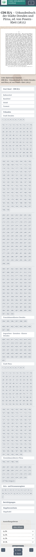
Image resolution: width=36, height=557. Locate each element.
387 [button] (16, 310)
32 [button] (17, 132)
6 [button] (15, 120)
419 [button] (16, 343)
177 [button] (3, 199)
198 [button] (3, 210)
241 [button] (29, 232)
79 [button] (24, 149)
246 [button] (21, 236)
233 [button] (25, 229)
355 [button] (29, 293)
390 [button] (29, 310)
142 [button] (3, 182)
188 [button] (21, 203)
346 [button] (21, 290)
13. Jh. (5, 531)
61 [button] (24, 142)
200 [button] (3, 215)
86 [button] (17, 153)
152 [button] (16, 186)
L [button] (31, 490)
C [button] (8, 490)
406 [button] (29, 326)
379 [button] (12, 307)
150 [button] (8, 186)
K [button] (28, 490)
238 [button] (16, 232)
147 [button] (25, 182)
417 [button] (8, 343)
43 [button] (24, 135)
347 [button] (25, 290)
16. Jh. (5, 542)
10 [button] (3, 125)
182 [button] (25, 199)
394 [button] (3, 321)
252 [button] (16, 239)
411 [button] (12, 340)
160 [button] (21, 189)
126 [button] (25, 172)
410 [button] (8, 340)
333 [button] (25, 283)
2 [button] (5, 120)
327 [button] (29, 279)
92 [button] (6, 156)
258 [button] (12, 243)
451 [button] (3, 360)
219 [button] (25, 222)
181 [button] (21, 199)
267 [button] (21, 246)
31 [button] (13, 132)
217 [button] (16, 222)
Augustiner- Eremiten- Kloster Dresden (15, 334)
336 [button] (8, 286)
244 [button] (12, 236)
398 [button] (21, 321)
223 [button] (12, 225)
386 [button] (12, 310)
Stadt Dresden (8, 116)
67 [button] (13, 146)
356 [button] (3, 297)
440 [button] (16, 353)
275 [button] (25, 250)
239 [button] (21, 232)
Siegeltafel (7, 512)
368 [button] (25, 300)
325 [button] (21, 279)
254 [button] (25, 239)
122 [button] (8, 172)
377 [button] (3, 307)
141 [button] (29, 179)
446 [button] (12, 357)
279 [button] (12, 253)
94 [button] (13, 156)
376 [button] (29, 303)
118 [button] (21, 168)
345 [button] (16, 290)
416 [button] (3, 343)
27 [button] (31, 128)
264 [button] (8, 246)
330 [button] (12, 283)
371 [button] (8, 303)
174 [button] (21, 196)
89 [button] (27, 153)
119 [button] (25, 168)
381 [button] (21, 307)
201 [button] (8, 215)
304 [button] (21, 269)
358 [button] (12, 297)
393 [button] (12, 314)
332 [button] (21, 283)
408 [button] (8, 330)
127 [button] (29, 172)
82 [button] (3, 153)
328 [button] (3, 283)
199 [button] (8, 210)
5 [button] (13, 120)
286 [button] (12, 257)
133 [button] (25, 175)
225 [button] (21, 225)
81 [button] (31, 149)
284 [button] (3, 257)
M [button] (3, 493)
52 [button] (24, 139)
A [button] (2, 490)
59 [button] (17, 142)
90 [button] (31, 153)
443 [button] (29, 353)
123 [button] (12, 172)
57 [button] (10, 142)
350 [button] (8, 293)
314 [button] (3, 276)
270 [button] (3, 250)
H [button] (21, 490)
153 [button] (21, 186)
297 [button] (29, 260)
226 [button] (25, 225)
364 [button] (8, 300)
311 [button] (21, 272)
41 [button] (17, 135)
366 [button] (16, 300)
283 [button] (29, 253)
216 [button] (12, 222)
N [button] (6, 493)
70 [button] (24, 146)
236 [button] (8, 232)
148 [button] (29, 182)
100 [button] (3, 161)
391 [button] (3, 314)
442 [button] (25, 353)
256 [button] (3, 243)
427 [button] (21, 346)
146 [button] (21, 182)
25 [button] (24, 128)
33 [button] (20, 132)
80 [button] (27, 149)
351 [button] (12, 293)
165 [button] (12, 192)
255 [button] (29, 239)
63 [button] (31, 142)
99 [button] (31, 156)
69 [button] (20, 146)
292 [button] (8, 260)
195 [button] (21, 206)
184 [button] (3, 203)
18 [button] (31, 125)
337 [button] (12, 286)
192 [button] (8, 206)
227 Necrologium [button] (8, 481)
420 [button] (21, 343)
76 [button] (13, 149)
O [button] (8, 493)
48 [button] (10, 139)
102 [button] (12, 161)
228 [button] (3, 229)
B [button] (5, 490)
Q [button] (14, 493)
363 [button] (3, 300)
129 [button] (8, 175)
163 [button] (3, 192)
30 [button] (10, 132)
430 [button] (3, 350)
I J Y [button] (25, 490)
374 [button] (21, 303)
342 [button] (3, 290)
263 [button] (3, 246)
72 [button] (31, 146)
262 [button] (29, 243)
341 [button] (29, 286)
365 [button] (12, 300)
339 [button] (21, 286)
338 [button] (16, 286)
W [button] (31, 493)
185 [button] (8, 203)
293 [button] (12, 260)
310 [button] (16, 272)
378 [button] (8, 307)
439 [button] (12, 353)
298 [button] (3, 264)
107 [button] (3, 165)
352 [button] (16, 293)
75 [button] (10, 149)
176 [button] (29, 196)
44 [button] (27, 135)
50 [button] (17, 139)
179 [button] (12, 199)
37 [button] (3, 135)
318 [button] (21, 276)
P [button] (11, 493)
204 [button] (21, 215)
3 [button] (7, 120)
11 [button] (6, 125)
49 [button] (13, 139)
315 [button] (8, 276)
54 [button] (31, 139)
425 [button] (12, 346)
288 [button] (21, 257)
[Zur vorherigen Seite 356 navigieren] (3, 550)
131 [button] (16, 175)
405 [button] (25, 326)
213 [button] (29, 219)
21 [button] (10, 128)
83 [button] (6, 153)
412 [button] (16, 340)
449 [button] (25, 357)
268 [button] (25, 246)
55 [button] (3, 142)
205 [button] (25, 215)
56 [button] (6, 142)
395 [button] (8, 321)
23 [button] (17, 128)
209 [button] (12, 219)
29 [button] (6, 132)
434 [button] (21, 350)
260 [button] (21, 243)
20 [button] (6, 128)
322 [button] (8, 279)
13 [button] (13, 125)
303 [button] (16, 269)
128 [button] (3, 175)
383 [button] (29, 307)
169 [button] (29, 192)
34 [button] (24, 132)
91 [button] (3, 156)
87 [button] (20, 153)
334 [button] (29, 283)
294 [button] (16, 260)
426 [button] (16, 346)
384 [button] (3, 310)
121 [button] (3, 172)
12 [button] (10, 125)
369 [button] (29, 300)
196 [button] (25, 206)
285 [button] (8, 257)
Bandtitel (6, 99)
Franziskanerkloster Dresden (14, 317)
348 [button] (29, 290)
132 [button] (21, 175)
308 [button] (8, 272)
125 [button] (21, 172)
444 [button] (3, 357)
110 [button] (16, 165)
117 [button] (16, 168)
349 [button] (3, 293)
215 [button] (8, 222)
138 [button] (16, 179)
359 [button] (16, 297)
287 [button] (16, 257)
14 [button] (17, 125)
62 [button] (27, 142)
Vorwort (6, 106)
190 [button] (29, 203)
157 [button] (8, 189)
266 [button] (16, 246)
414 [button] (25, 340)
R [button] (17, 493)
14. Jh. (5, 535)
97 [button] (24, 156)
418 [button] (12, 343)
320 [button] (29, 276)
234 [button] (29, 229)
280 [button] (16, 253)
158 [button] (12, 189)
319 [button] (25, 276)
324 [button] (16, 279)
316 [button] (12, 276)
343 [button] (8, 290)
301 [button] (8, 269)
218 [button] (21, 222)
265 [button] (12, 246)
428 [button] (25, 346)
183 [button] (29, 199)
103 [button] (16, 161)
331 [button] (16, 283)
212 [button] (25, 219)
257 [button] (8, 243)
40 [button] (13, 135)
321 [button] (3, 279)
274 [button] (21, 250)
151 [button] (12, 186)
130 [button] (12, 175)
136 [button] (8, 179)
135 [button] (3, 179)
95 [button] (17, 156)
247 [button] (25, 236)
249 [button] (3, 239)
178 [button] (8, 199)
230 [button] (12, 229)
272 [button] (12, 250)
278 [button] (8, 253)
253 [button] (21, 239)
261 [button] (25, 243)
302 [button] (12, 269)
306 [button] (29, 269)
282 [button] (25, 253)
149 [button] (3, 186)
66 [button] (10, 146)
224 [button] (16, 225)
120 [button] (29, 168)
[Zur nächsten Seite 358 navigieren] (31, 550)
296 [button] (25, 260)
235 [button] (3, 232)
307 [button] (3, 272)
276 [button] (29, 250)
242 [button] (3, 236)
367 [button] (21, 300)
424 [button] (8, 346)
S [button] (19, 493)
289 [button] (25, 257)
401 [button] (8, 326)
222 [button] (8, 225)
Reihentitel (7, 95)
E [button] (13, 490)
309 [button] (12, 272)
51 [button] (20, 139)
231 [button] (16, 229)
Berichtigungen (9, 502)
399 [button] (25, 321)
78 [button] (20, 149)
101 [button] (8, 161)
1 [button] (2, 120)
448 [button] (21, 357)
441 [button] (21, 353)
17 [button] (27, 125)
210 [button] (16, 219)
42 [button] (20, 135)
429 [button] (29, 346)
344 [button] (12, 290)
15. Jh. (5, 538)
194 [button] (16, 206)
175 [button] (25, 196)
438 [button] (8, 353)
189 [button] (25, 203)
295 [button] (21, 260)
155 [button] (29, 186)
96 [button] (20, 156)
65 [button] (6, 146)
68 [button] (17, 146)
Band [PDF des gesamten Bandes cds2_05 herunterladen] (18, 554)
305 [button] (25, 269)
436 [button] (29, 350)
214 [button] (3, 222)
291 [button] (3, 260)
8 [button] (20, 120)
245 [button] (16, 236)
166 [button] (16, 192)
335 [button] (3, 286)
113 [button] (29, 165)
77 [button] (17, 149)
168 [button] (25, 192)
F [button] (16, 490)
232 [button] (21, 229)
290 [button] (29, 257)
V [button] (27, 493)
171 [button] (8, 196)
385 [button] (8, 310)
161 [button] (25, 189)
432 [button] (12, 350)
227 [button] (29, 225)
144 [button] (12, 182)
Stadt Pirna (7, 364)
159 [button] (16, 189)
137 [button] (12, 179)
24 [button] (20, 128)
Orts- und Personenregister (14, 486)
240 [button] (25, 232)
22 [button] (13, 128)
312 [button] (25, 272)
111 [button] (21, 165)
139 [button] (21, 179)
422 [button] (29, 343)
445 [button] (8, 357)
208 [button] (8, 219)
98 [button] (27, 156)
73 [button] (3, 149)
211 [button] (21, 219)
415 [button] (29, 340)
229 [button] (8, 229)
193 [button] (12, 206)
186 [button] (12, 203)
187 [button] (16, 203)
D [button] (11, 490)
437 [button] (3, 353)
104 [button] (21, 161)
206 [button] (29, 215)
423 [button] (3, 346)
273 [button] (16, 250)
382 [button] (25, 307)
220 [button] (29, 222)
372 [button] (12, 303)
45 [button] (31, 135)
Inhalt (5, 103)
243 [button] (8, 236)
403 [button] (16, 326)
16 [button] (24, 125)
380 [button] (16, 307)
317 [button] (16, 276)
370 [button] (3, 303)
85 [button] (13, 153)
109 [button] (12, 165)
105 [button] (25, 161)
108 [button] (8, 165)
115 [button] (8, 168)
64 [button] (3, 146)
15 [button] (20, 125)
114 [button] (3, 168)
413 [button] (21, 340)
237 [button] (12, 232)
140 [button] (25, 179)
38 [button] (6, 135)
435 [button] (25, 350)
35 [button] (27, 132)
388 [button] (21, 310)
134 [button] (29, 175)
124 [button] (16, 172)
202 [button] (12, 215)
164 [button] (8, 192)
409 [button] (3, 340)
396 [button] (12, 321)
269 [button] (29, 246)
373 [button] (16, 303)
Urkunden (7, 112)
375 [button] (25, 303)
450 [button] (29, 357)
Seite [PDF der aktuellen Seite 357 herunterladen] (18, 550)
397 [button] (16, 321)
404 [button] (21, 326)
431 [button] (8, 350)
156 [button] (3, 189)
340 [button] (25, 286)
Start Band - (11, 89)
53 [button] (27, 139)
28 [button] (3, 132)
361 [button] (25, 297)
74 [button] (6, 149)
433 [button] (16, 350)
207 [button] (3, 219)
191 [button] (3, 206)
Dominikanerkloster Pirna (13, 458)
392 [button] (8, 314)
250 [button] (8, 239)
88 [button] (24, 153)
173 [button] (16, 196)
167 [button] (21, 192)
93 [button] (10, 156)
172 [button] (12, 196)
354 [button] (25, 293)
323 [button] (12, 279)
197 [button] (29, 206)
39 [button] (10, 135)
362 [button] (29, 297)
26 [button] (27, 128)
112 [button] (25, 165)
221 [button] (3, 225)
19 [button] (3, 128)
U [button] (25, 493)
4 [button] (10, 120)
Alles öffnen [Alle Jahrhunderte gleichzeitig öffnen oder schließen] (18, 527)
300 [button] (3, 269)
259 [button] (16, 243)
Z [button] (2, 497)
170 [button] (3, 196)
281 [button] (21, 253)
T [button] (22, 493)
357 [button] (8, 297)
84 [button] (10, 153)
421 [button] (25, 343)
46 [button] (3, 139)
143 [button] (8, 182)
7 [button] (18, 120)
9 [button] (23, 120)
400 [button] (3, 326)
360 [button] (21, 297)
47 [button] (6, 139)
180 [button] (16, 199)
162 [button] (29, 189)
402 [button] (12, 326)
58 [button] (13, 142)
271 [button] (8, 250)
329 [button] (8, 283)
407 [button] (3, 330)
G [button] (18, 490)
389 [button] (25, 310)
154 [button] (25, 186)
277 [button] (3, 253)
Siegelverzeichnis (10, 508)
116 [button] (12, 168)
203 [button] (16, 215)
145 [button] (16, 182)
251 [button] (12, 239)
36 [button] (31, 132)
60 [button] (20, 142)
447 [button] (16, 357)
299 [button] (8, 264)
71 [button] (27, 146)
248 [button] (29, 236)
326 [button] (25, 279)
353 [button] (21, 293)
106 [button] (29, 161)
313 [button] (29, 272)
